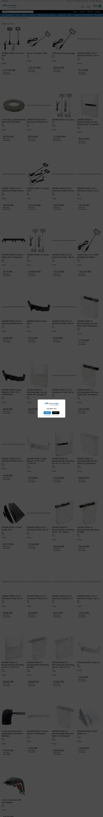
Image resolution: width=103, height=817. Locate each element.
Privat (55, 412)
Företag (47, 412)
